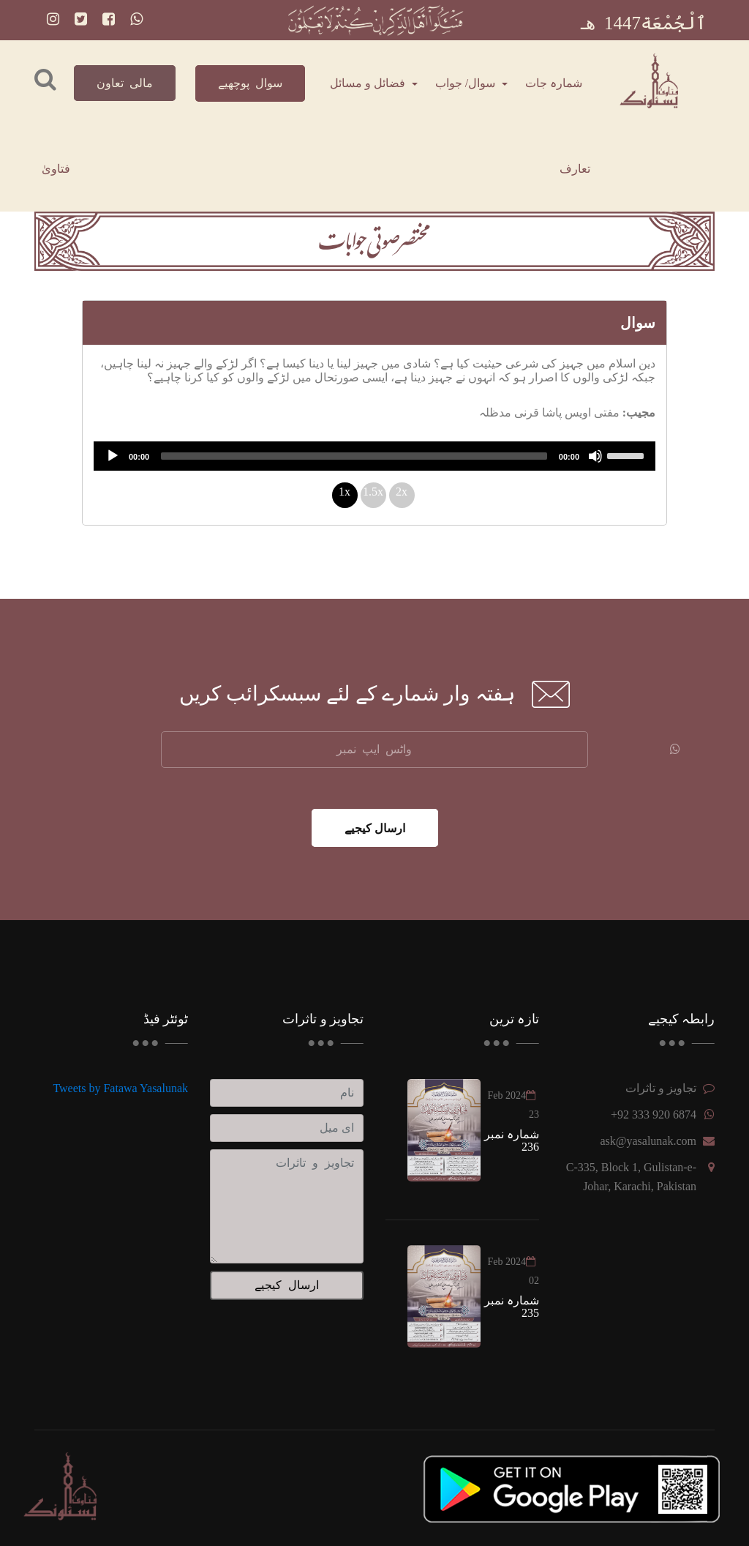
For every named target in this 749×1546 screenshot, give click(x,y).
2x (401, 491)
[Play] (112, 456)
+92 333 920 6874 (653, 1114)
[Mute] (595, 456)
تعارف (575, 169)
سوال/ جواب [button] (466, 83)
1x (344, 491)
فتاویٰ (56, 169)
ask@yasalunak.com (648, 1141)
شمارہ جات (553, 83)
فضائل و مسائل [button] (369, 83)
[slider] (354, 456)
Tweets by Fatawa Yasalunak (120, 1088)
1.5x (373, 491)
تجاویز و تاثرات (660, 1088)
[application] (374, 456)
